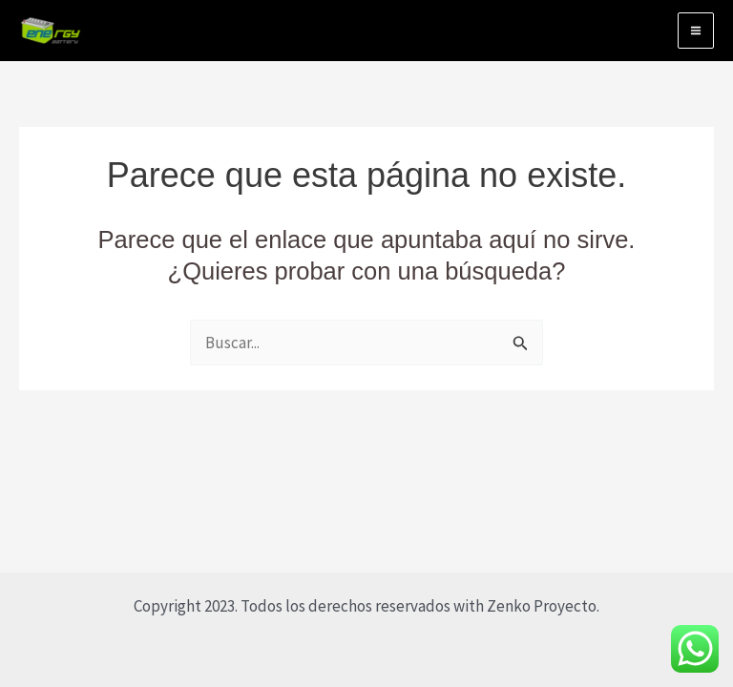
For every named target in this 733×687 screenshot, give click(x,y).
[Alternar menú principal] (696, 30)
